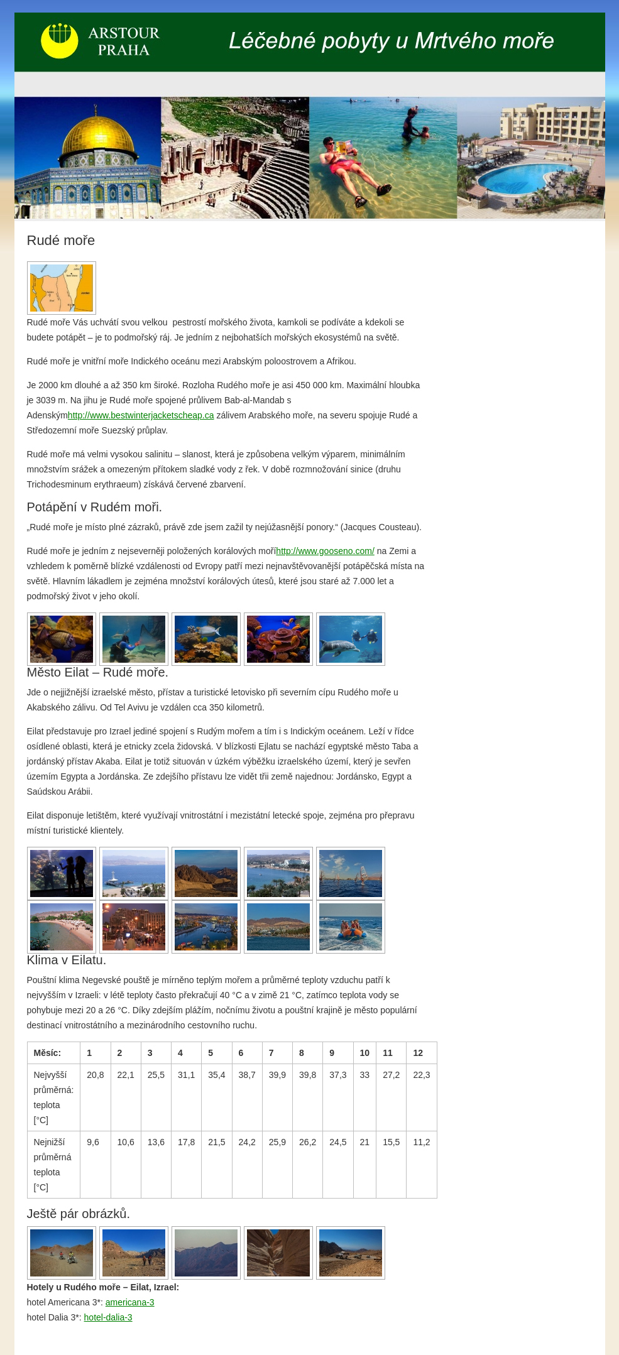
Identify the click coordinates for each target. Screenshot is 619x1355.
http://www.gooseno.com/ (325, 551)
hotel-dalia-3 (108, 1317)
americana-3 (130, 1302)
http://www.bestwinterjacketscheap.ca (141, 415)
